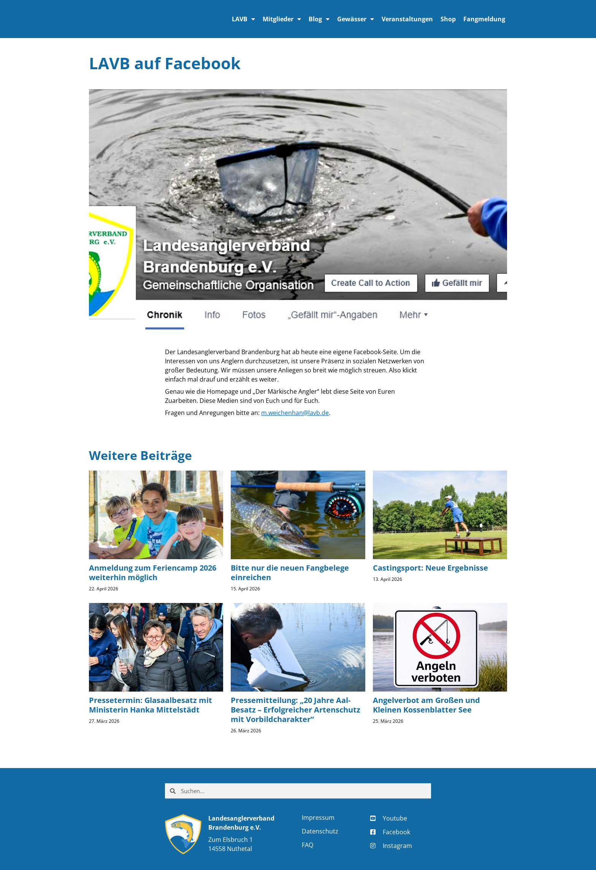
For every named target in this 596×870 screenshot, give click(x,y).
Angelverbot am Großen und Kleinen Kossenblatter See (426, 705)
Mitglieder (282, 19)
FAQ (307, 845)
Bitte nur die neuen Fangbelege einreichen (290, 572)
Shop (448, 19)
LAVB (243, 19)
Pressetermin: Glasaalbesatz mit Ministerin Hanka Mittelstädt (150, 705)
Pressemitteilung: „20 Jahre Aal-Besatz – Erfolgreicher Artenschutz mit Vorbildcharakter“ (295, 709)
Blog (319, 19)
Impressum (318, 817)
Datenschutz (320, 831)
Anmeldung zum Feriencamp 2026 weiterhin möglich (152, 572)
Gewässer (355, 19)
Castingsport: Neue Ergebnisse (430, 568)
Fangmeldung (484, 19)
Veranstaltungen (407, 19)
